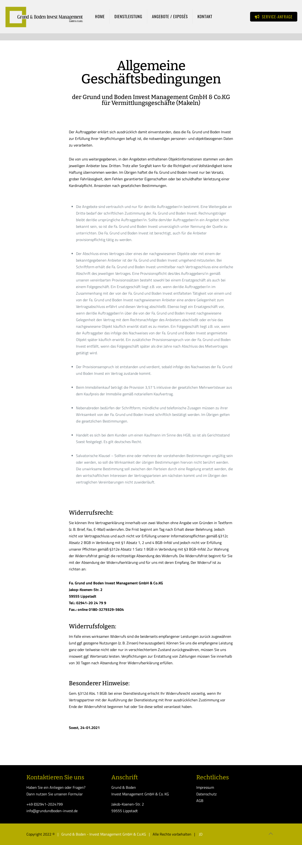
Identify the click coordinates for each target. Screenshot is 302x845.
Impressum (205, 787)
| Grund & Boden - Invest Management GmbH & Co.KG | (104, 834)
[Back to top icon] (271, 834)
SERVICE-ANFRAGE (274, 17)
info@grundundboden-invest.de (52, 811)
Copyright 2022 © (40, 834)
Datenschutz (206, 794)
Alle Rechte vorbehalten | (175, 834)
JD (200, 834)
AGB (199, 800)
